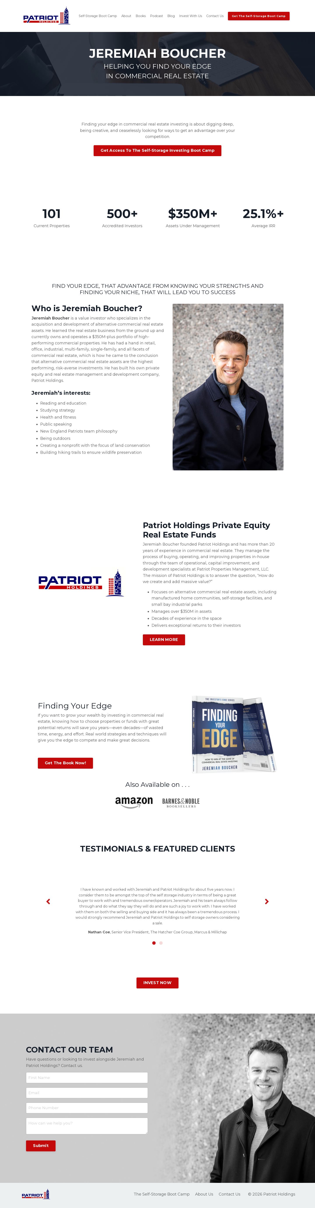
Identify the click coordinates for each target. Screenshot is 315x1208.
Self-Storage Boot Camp (97, 16)
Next (267, 902)
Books (139, 16)
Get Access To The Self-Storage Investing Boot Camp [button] (157, 150)
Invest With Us (188, 16)
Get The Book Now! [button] (65, 764)
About (125, 16)
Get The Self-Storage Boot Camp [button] (256, 15)
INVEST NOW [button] (158, 983)
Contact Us (212, 16)
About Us (204, 1196)
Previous (48, 902)
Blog (169, 16)
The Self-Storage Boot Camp (162, 1196)
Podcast (154, 16)
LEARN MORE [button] (164, 640)
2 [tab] (161, 944)
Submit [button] (41, 1147)
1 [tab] (154, 944)
